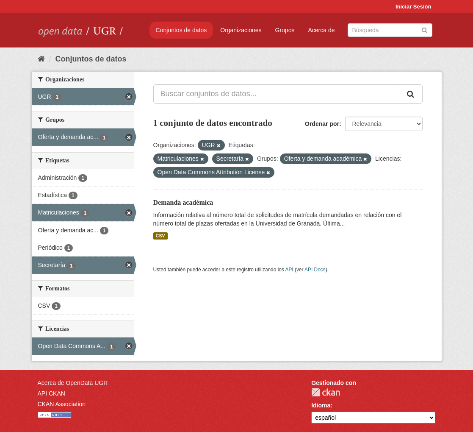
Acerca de (321, 30)
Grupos (285, 30)
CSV (160, 235)
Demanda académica (183, 202)
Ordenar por (322, 123)
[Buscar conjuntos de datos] (390, 30)
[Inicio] (41, 59)
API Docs (315, 270)
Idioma (320, 405)
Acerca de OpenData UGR (73, 382)
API (289, 270)
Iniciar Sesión (414, 6)
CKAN (325, 392)
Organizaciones (240, 30)
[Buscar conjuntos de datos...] (276, 94)
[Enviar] (424, 29)
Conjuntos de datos (181, 30)
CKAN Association (62, 404)
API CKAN (51, 393)
